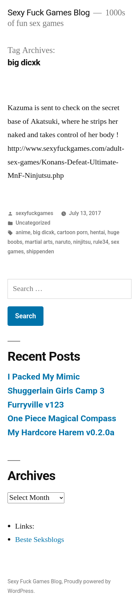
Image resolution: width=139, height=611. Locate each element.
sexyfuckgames (34, 213)
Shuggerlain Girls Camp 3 (56, 391)
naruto (63, 242)
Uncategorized (33, 223)
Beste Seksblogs (39, 539)
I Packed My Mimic (44, 377)
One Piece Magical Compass (62, 418)
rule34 (100, 242)
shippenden (40, 251)
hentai (97, 232)
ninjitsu (82, 242)
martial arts (39, 242)
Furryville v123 (36, 405)
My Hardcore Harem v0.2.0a (61, 432)
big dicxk (43, 232)
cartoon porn (72, 232)
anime (23, 232)
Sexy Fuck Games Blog (49, 12)
